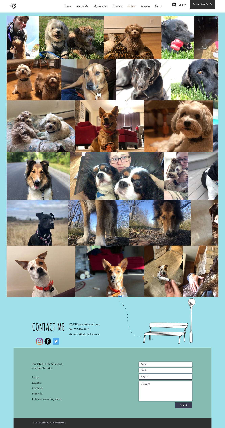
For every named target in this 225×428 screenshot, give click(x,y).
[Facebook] (47, 341)
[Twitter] (56, 341)
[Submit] (183, 405)
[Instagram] (39, 341)
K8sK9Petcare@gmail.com (84, 324)
